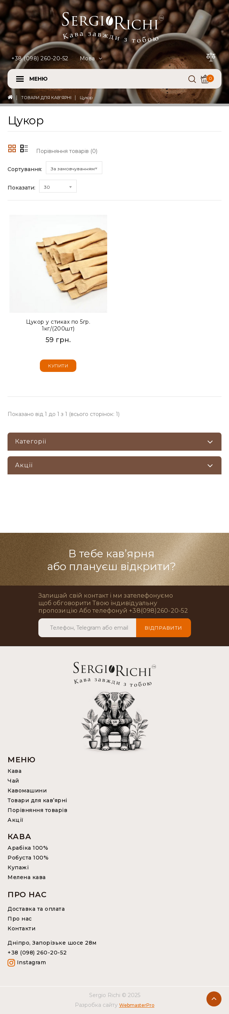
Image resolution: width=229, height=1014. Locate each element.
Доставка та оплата (36, 908)
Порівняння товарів (37, 810)
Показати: (21, 187)
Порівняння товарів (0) (66, 151)
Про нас (20, 918)
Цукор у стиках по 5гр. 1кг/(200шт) (58, 325)
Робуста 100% (28, 857)
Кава (14, 771)
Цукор (86, 97)
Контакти (21, 928)
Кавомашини (27, 790)
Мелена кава (27, 877)
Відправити (163, 628)
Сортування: (25, 169)
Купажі (18, 867)
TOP (213, 998)
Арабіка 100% (28, 847)
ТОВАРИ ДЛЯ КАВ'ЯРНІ (46, 97)
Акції (16, 820)
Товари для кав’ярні (37, 800)
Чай (13, 780)
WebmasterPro (137, 1005)
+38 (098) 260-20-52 (39, 58)
